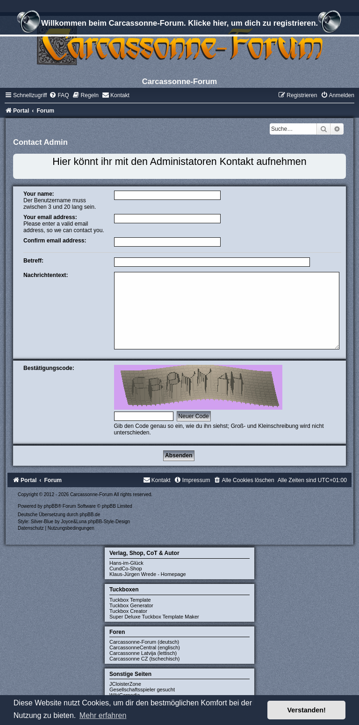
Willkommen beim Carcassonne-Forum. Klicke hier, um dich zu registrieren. (179, 24)
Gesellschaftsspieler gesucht (142, 689)
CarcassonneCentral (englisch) (144, 647)
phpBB (51, 506)
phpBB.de (89, 514)
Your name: (38, 194)
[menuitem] (59, 95)
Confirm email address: (54, 240)
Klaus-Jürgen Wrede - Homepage (147, 574)
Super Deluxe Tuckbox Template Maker (154, 616)
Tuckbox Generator (131, 605)
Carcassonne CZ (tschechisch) (144, 658)
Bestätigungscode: (48, 368)
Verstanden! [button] (306, 710)
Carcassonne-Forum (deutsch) (144, 642)
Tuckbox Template (130, 600)
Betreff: (33, 260)
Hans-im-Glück (126, 563)
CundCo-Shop (125, 568)
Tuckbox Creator (128, 611)
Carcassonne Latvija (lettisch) (143, 653)
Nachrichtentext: (45, 275)
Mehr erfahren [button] (103, 715)
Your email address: (50, 217)
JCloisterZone (125, 684)
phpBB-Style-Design (109, 521)
